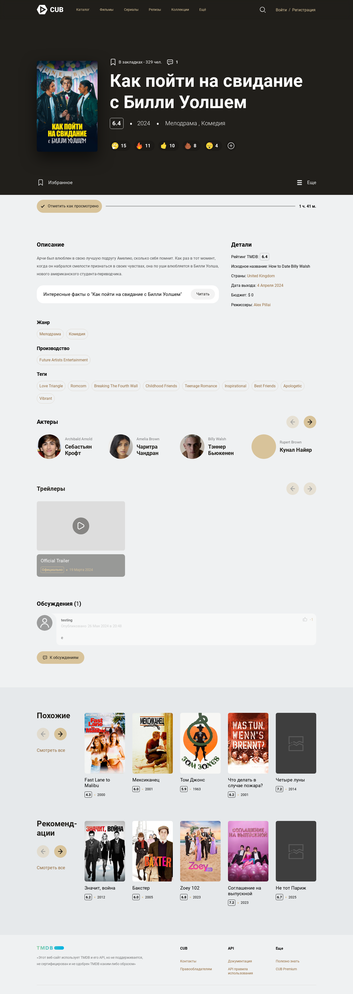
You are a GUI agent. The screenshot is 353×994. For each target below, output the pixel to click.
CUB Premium (286, 969)
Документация (240, 961)
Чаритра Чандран (147, 450)
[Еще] (306, 183)
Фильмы (106, 10)
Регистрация (303, 9)
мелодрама (181, 123)
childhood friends (161, 386)
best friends (265, 386)
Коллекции (180, 10)
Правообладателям (196, 969)
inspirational (235, 386)
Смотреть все (51, 750)
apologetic (292, 386)
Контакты (188, 961)
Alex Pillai (262, 304)
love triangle (51, 386)
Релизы (155, 10)
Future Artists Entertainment (63, 360)
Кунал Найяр (296, 450)
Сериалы (131, 10)
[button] (310, 422)
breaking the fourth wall (116, 386)
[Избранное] (55, 183)
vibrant (45, 398)
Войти (281, 9)
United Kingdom (261, 276)
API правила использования (240, 971)
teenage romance (201, 386)
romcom (78, 386)
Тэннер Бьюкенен (221, 450)
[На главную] (50, 9)
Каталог (82, 10)
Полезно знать (288, 961)
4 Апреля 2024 (270, 285)
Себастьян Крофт (78, 450)
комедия (213, 123)
